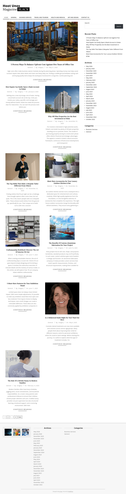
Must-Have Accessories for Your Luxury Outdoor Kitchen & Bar (62, 182)
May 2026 (89, 66)
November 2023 (91, 105)
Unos (61, 491)
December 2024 (91, 85)
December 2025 (91, 71)
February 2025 (90, 80)
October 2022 (90, 119)
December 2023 (91, 103)
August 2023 (90, 108)
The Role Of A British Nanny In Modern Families (22, 382)
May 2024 (89, 94)
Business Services (91, 129)
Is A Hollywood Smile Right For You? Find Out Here (62, 319)
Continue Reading (42, 80)
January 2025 (90, 82)
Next (19, 417)
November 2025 (91, 73)
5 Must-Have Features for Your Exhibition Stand (22, 284)
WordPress (70, 491)
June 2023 (89, 112)
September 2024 (91, 87)
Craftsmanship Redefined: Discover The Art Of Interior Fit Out (22, 251)
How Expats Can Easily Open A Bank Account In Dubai (22, 88)
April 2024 (89, 96)
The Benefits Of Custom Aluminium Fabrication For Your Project (62, 244)
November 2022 (91, 117)
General (30, 67)
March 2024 (90, 98)
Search (87, 23)
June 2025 (89, 75)
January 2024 (90, 101)
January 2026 (90, 68)
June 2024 (89, 92)
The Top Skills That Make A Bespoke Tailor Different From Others (22, 185)
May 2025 (89, 78)
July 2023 (89, 110)
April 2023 (89, 115)
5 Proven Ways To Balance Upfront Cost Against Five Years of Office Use (42, 64)
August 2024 (90, 89)
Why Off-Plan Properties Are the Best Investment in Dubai (62, 117)
